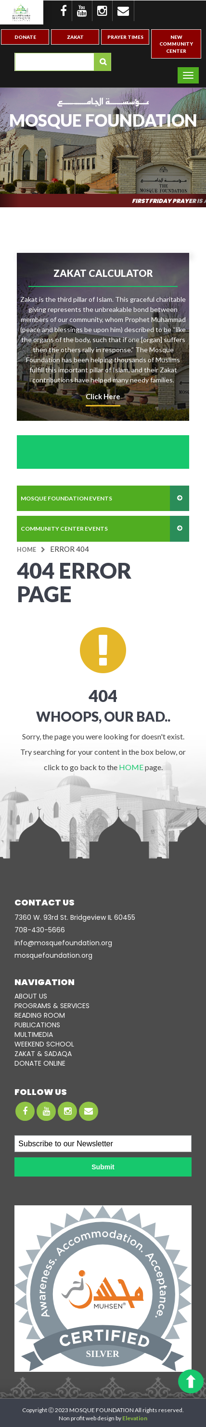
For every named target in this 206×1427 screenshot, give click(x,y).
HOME (131, 767)
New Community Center (176, 44)
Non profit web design (87, 1418)
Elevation (134, 1418)
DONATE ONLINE (39, 1063)
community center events (64, 528)
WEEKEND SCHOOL (44, 1044)
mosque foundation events (66, 498)
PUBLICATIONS (37, 1025)
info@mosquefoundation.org (63, 943)
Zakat (75, 37)
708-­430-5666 (39, 930)
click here (103, 396)
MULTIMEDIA (33, 1034)
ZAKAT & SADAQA (43, 1053)
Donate (25, 37)
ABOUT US (30, 996)
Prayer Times (125, 37)
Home (26, 549)
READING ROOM (39, 1015)
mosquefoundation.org (53, 955)
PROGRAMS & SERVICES (52, 1006)
